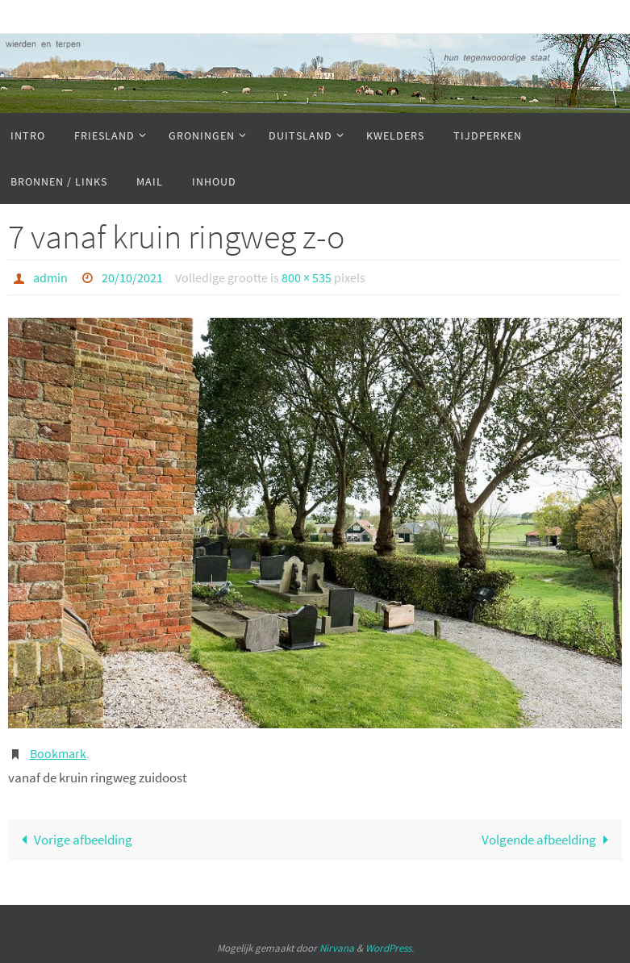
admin (50, 277)
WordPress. (389, 948)
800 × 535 (307, 277)
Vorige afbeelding (73, 839)
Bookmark (58, 753)
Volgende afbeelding (548, 839)
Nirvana (336, 948)
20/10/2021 (132, 277)
